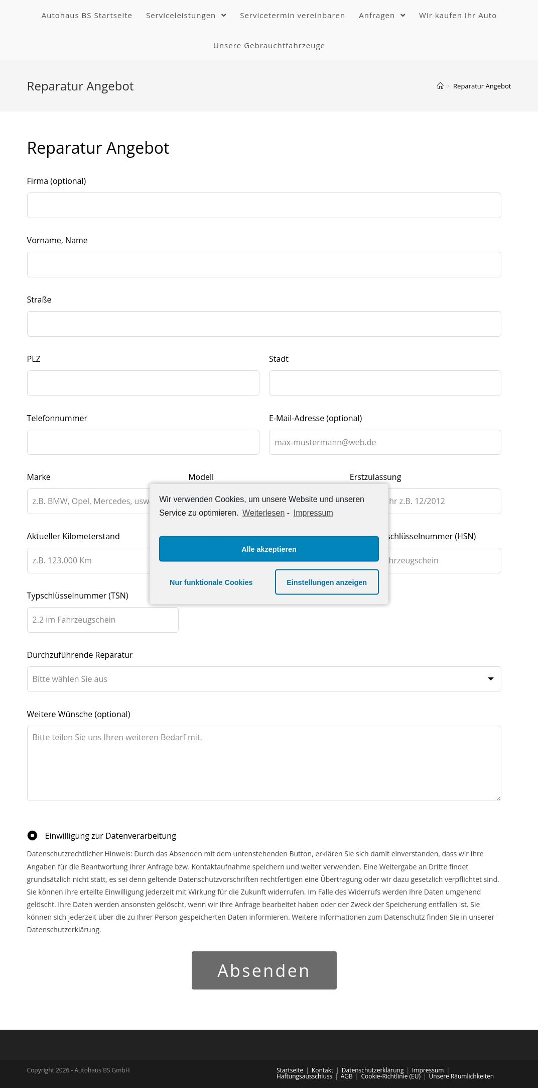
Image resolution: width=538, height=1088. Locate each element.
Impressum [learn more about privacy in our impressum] (313, 512)
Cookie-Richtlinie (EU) (391, 1076)
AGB (347, 1076)
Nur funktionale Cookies (211, 582)
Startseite (290, 1070)
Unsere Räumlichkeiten (461, 1076)
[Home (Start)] (440, 85)
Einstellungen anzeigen (327, 582)
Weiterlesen (263, 512)
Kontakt (322, 1070)
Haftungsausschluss (304, 1076)
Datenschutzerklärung (373, 1070)
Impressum (428, 1070)
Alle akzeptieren (269, 549)
